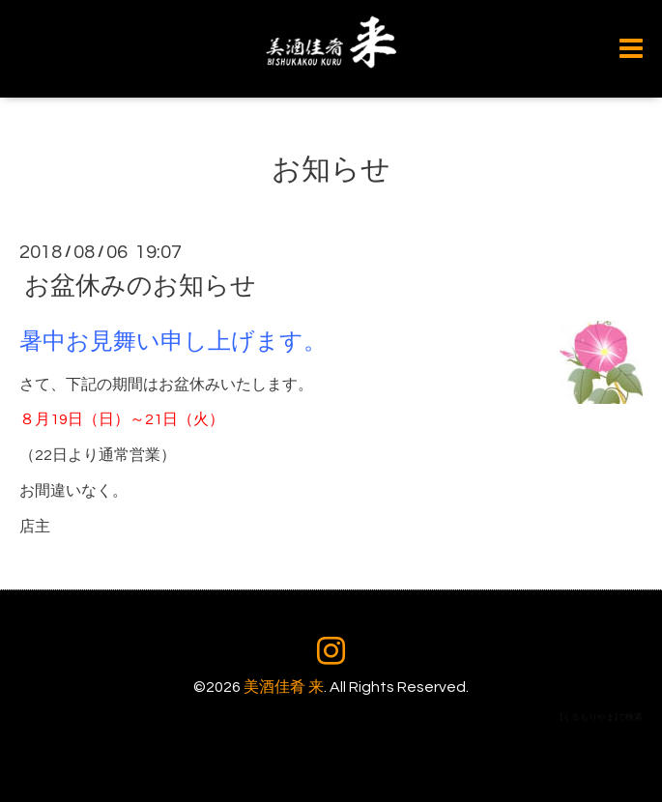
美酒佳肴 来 (284, 687)
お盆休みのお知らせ (140, 286)
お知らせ (331, 170)
